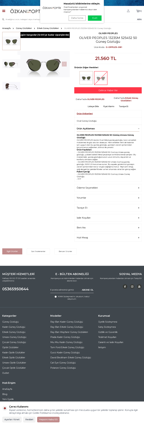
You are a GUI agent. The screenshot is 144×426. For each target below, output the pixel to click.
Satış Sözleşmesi (107, 327)
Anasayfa (6, 28)
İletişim (102, 347)
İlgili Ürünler (12, 251)
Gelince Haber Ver (108, 90)
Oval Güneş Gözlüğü (87, 121)
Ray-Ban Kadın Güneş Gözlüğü (66, 321)
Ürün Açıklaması (108, 128)
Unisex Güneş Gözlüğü (14, 337)
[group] (43, 64)
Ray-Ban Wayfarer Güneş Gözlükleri (69, 332)
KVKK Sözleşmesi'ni (66, 296)
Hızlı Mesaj (108, 237)
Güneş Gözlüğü (10, 321)
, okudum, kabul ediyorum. (72, 297)
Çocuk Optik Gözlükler (14, 367)
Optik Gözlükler (10, 347)
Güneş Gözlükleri (24, 28)
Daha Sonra (77, 18)
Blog (4, 394)
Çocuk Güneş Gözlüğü (14, 342)
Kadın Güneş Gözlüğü (13, 327)
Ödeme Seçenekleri (108, 187)
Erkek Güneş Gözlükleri (48, 28)
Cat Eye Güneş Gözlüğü (63, 362)
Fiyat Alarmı (108, 106)
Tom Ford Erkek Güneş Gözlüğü (67, 347)
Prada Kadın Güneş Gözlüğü (65, 337)
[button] (64, 64)
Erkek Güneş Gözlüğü (13, 332)
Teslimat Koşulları (107, 337)
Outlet (5, 373)
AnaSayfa (7, 389)
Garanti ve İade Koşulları (110, 342)
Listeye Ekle (93, 106)
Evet (94, 18)
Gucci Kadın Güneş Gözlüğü (65, 352)
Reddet (29, 419)
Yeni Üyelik (8, 399)
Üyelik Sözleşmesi (107, 321)
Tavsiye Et (123, 106)
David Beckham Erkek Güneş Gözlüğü (70, 357)
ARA (139, 19)
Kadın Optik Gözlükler (13, 352)
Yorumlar (108, 197)
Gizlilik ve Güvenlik (107, 332)
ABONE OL (88, 289)
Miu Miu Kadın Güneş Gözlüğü (66, 342)
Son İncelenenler (38, 251)
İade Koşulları (108, 217)
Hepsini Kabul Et (48, 419)
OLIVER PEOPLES (108, 33)
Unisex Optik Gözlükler (14, 362)
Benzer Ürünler (65, 251)
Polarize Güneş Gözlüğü (63, 367)
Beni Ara (108, 227)
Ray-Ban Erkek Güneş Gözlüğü (66, 327)
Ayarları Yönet (12, 419)
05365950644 (15, 289)
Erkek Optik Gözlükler (13, 357)
